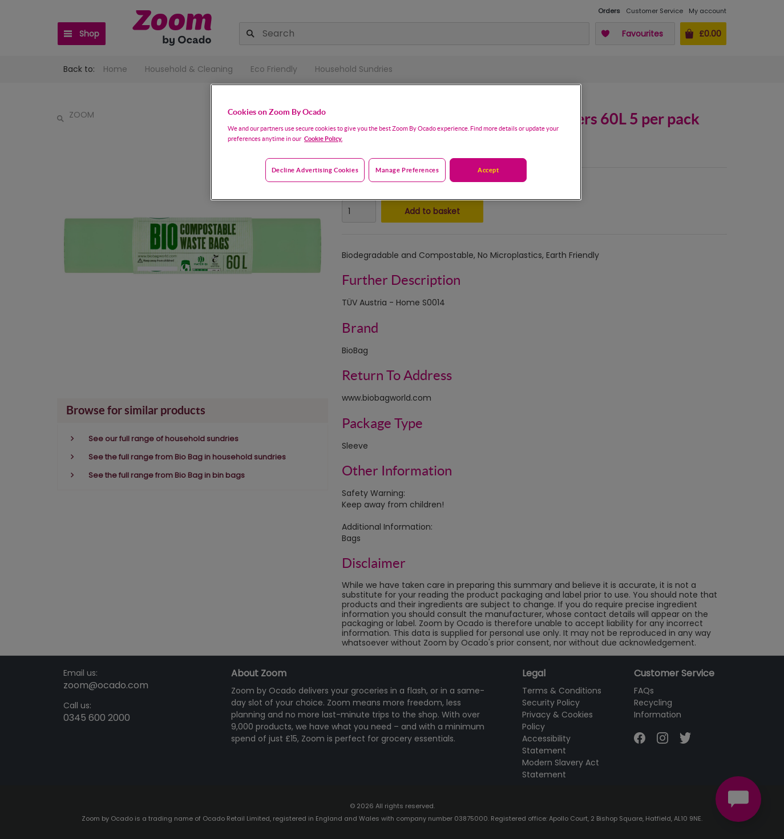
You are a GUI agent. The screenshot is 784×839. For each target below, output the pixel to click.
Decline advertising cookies (315, 170)
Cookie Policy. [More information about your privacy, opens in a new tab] (323, 138)
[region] (396, 142)
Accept (488, 170)
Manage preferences (407, 170)
